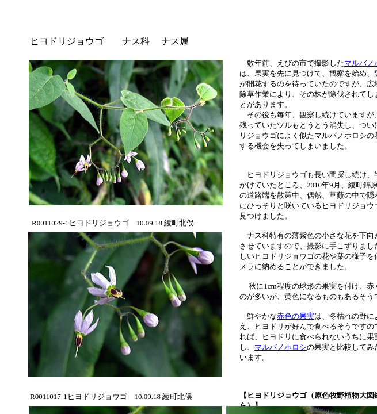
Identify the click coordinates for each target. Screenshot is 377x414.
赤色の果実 (295, 316)
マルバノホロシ (280, 347)
